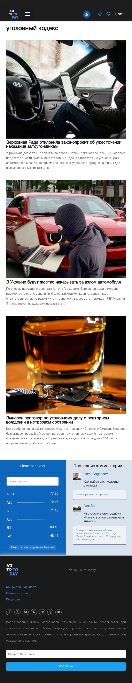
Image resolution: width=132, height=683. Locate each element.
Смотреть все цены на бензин (32, 547)
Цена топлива (32, 466)
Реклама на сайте (18, 593)
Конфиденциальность (22, 587)
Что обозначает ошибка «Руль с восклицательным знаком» (104, 517)
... (96, 539)
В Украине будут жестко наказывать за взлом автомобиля (63, 282)
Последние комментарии (97, 466)
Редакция (13, 599)
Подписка (66, 666)
